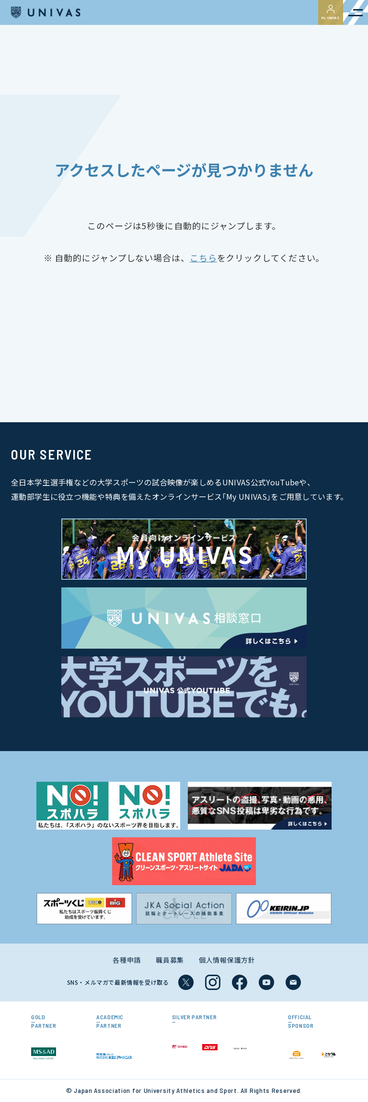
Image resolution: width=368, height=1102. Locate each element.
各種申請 (127, 960)
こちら (203, 257)
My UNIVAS (331, 12)
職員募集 (170, 960)
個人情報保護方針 (227, 960)
